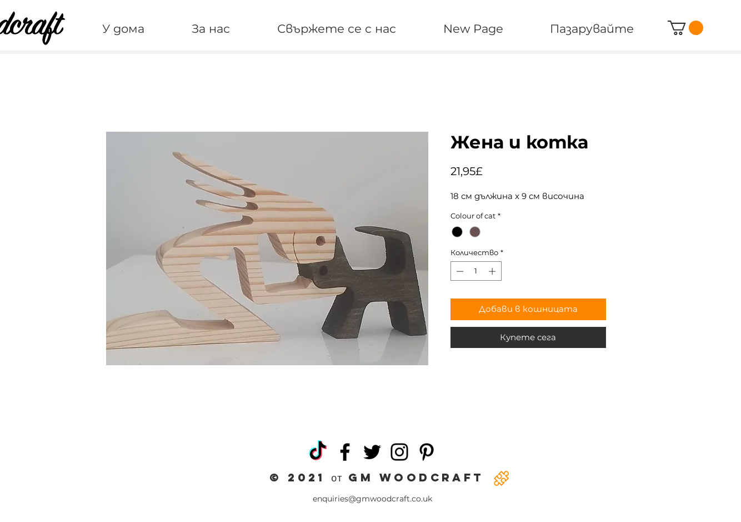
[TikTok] (317, 452)
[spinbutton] (476, 271)
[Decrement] (458, 271)
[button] (685, 28)
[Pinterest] (426, 452)
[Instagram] (399, 452)
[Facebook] (345, 452)
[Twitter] (372, 452)
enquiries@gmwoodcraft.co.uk (372, 499)
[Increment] (493, 271)
